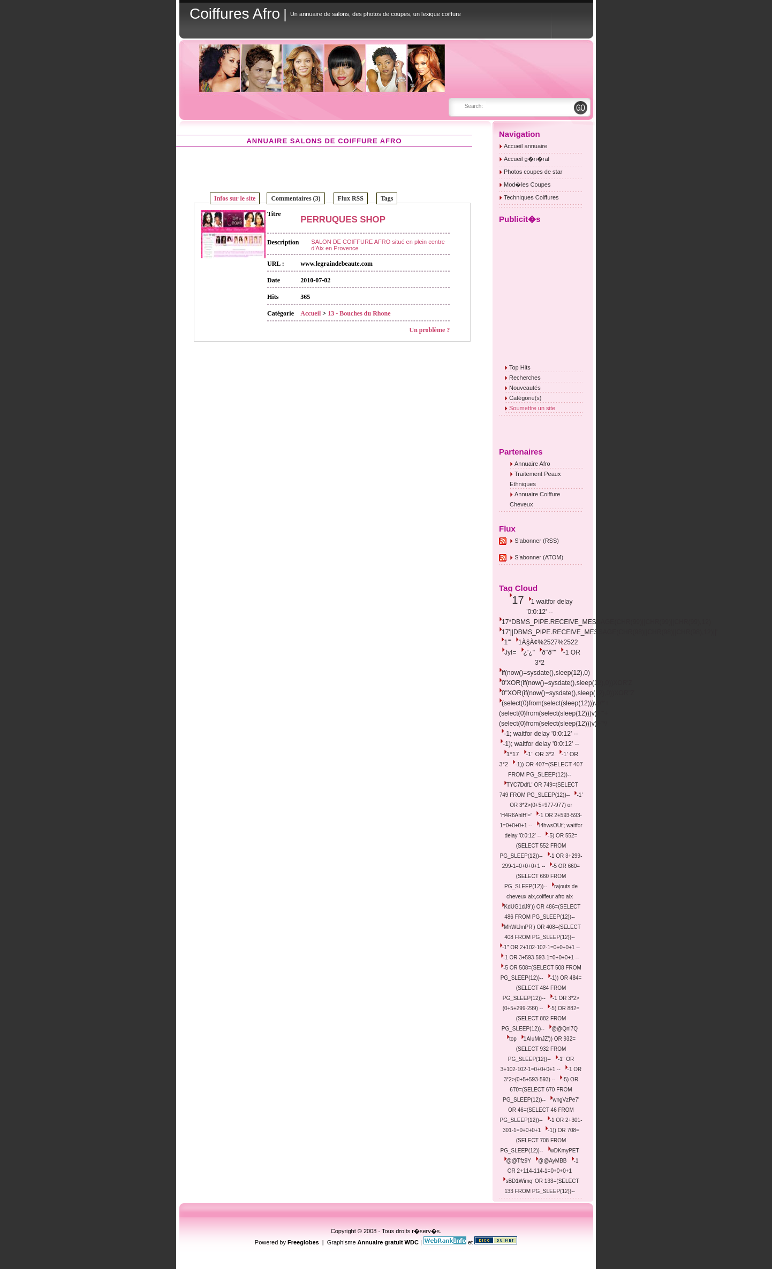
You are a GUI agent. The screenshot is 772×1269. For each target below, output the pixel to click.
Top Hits (520, 367)
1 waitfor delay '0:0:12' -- (549, 607)
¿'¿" (529, 652)
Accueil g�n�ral (526, 159)
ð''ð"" (549, 652)
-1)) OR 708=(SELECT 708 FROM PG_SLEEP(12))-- (540, 1140)
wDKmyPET (564, 1150)
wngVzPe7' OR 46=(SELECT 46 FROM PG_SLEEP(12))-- (539, 1110)
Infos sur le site (234, 198)
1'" (507, 642)
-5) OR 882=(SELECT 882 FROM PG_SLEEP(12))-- (541, 1018)
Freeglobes (303, 1242)
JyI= (510, 652)
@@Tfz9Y (518, 1161)
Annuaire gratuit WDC (388, 1242)
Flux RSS (351, 198)
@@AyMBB (552, 1161)
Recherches (525, 377)
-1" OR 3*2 (540, 754)
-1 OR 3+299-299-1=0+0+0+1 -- (542, 861)
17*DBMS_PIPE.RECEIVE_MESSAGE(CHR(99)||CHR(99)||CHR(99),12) (606, 622)
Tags (387, 198)
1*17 (512, 754)
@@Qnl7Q (564, 1029)
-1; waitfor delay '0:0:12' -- (541, 733)
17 (518, 600)
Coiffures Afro (235, 13)
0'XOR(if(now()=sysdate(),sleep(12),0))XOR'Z (567, 683)
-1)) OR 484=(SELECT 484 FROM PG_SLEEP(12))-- (542, 988)
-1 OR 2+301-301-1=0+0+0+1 (542, 1125)
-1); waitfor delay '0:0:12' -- (541, 744)
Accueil (310, 313)
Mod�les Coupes (527, 184)
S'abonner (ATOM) (538, 557)
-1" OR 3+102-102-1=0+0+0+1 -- (537, 1064)
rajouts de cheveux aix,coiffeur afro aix (542, 891)
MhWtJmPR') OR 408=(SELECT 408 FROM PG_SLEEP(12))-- (542, 932)
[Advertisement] (324, 169)
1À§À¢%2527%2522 (548, 642)
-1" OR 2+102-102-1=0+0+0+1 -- (541, 947)
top (513, 1039)
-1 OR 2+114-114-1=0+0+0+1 (543, 1166)
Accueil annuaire (525, 146)
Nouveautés (525, 387)
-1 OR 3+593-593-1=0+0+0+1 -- (541, 957)
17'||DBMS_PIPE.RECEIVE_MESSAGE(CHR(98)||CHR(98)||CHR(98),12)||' (609, 632)
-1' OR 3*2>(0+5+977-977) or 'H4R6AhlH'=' (541, 805)
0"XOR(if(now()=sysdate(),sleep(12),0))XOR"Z (568, 693)
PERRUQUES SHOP (342, 219)
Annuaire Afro (532, 463)
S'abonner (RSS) (536, 540)
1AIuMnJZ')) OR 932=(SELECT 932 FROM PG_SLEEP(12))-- (542, 1049)
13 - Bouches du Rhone (359, 313)
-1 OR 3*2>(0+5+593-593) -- (542, 1074)
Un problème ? (429, 330)
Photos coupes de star (533, 171)
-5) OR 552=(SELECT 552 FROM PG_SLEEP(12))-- (539, 846)
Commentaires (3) (295, 198)
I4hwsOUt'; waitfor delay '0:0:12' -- (543, 830)
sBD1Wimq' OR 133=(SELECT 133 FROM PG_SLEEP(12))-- (541, 1186)
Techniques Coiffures (531, 197)
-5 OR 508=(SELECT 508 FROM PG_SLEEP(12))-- (541, 973)
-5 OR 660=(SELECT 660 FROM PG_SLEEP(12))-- (542, 876)
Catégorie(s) (525, 398)
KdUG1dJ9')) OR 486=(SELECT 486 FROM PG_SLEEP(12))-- (542, 912)
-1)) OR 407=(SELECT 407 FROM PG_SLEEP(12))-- (545, 769)
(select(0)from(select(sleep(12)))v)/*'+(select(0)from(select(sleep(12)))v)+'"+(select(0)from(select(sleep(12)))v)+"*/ (554, 713)
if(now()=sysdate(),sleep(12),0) (546, 672)
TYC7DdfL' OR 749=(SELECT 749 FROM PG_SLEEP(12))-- (538, 790)
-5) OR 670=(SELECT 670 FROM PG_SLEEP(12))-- (540, 1089)
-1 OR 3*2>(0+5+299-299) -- (541, 1003)
